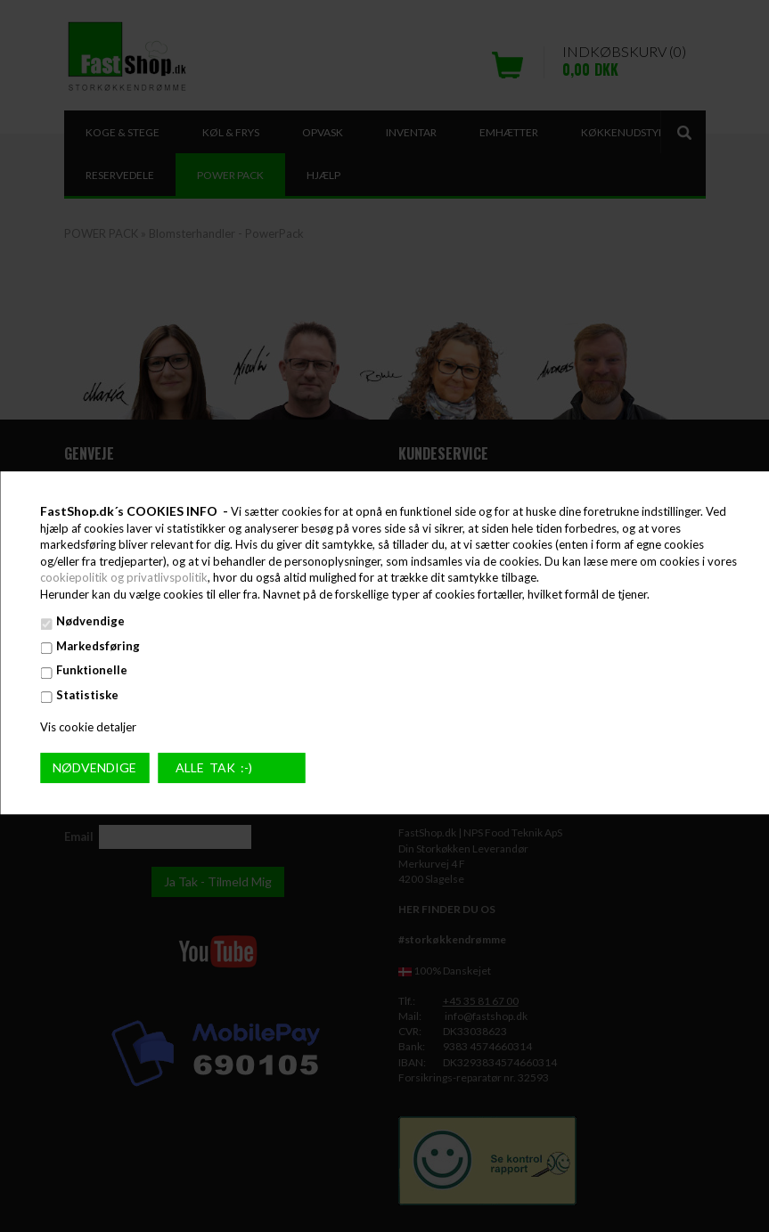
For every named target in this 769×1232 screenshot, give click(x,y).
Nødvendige (90, 622)
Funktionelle (91, 671)
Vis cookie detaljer (88, 727)
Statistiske (87, 695)
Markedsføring (98, 646)
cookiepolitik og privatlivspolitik (124, 577)
